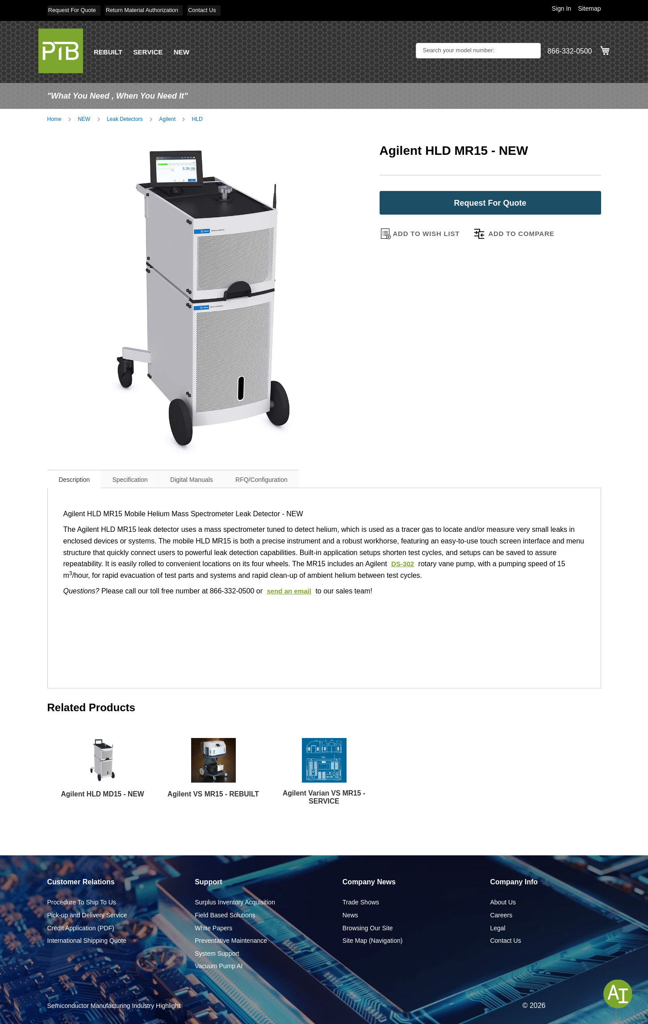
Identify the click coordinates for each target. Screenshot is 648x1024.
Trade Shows (361, 901)
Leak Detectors (125, 116)
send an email (290, 588)
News (350, 914)
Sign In (562, 8)
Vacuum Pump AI (218, 965)
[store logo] (60, 48)
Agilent (167, 116)
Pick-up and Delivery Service (87, 914)
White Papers (213, 927)
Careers (501, 914)
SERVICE (151, 49)
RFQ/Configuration (294, 477)
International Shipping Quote (86, 940)
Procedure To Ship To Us (81, 901)
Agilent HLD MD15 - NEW (103, 791)
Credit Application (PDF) (80, 927)
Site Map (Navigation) (373, 940)
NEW (185, 49)
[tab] (79, 476)
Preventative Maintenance (231, 940)
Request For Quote (73, 9)
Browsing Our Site (368, 927)
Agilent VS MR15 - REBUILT (213, 796)
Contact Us (218, 9)
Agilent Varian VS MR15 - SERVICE (324, 796)
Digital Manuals (214, 477)
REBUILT (109, 49)
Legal (497, 927)
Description (79, 477)
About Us (503, 901)
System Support (217, 952)
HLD (197, 116)
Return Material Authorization (151, 9)
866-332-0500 (570, 49)
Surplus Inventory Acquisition (235, 901)
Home (54, 116)
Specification (144, 477)
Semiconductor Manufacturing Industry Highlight (113, 1005)
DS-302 (403, 561)
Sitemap (589, 8)
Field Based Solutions (225, 914)
